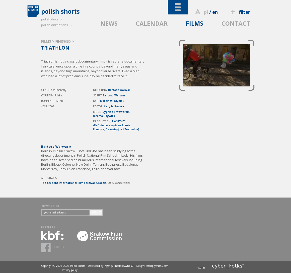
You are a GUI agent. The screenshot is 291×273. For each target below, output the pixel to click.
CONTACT (235, 23)
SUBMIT (96, 212)
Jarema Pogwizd (104, 116)
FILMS (194, 23)
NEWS (109, 23)
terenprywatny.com (157, 266)
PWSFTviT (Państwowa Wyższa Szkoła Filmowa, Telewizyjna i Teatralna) (116, 125)
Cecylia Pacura (114, 106)
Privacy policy (69, 270)
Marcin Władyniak (112, 101)
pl (206, 12)
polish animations (57, 25)
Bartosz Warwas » (56, 146)
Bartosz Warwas (119, 90)
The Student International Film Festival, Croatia (73, 183)
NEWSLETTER (50, 206)
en (215, 12)
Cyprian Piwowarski (116, 112)
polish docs (52, 19)
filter (239, 12)
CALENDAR (152, 23)
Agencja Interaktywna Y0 (119, 266)
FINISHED (63, 41)
